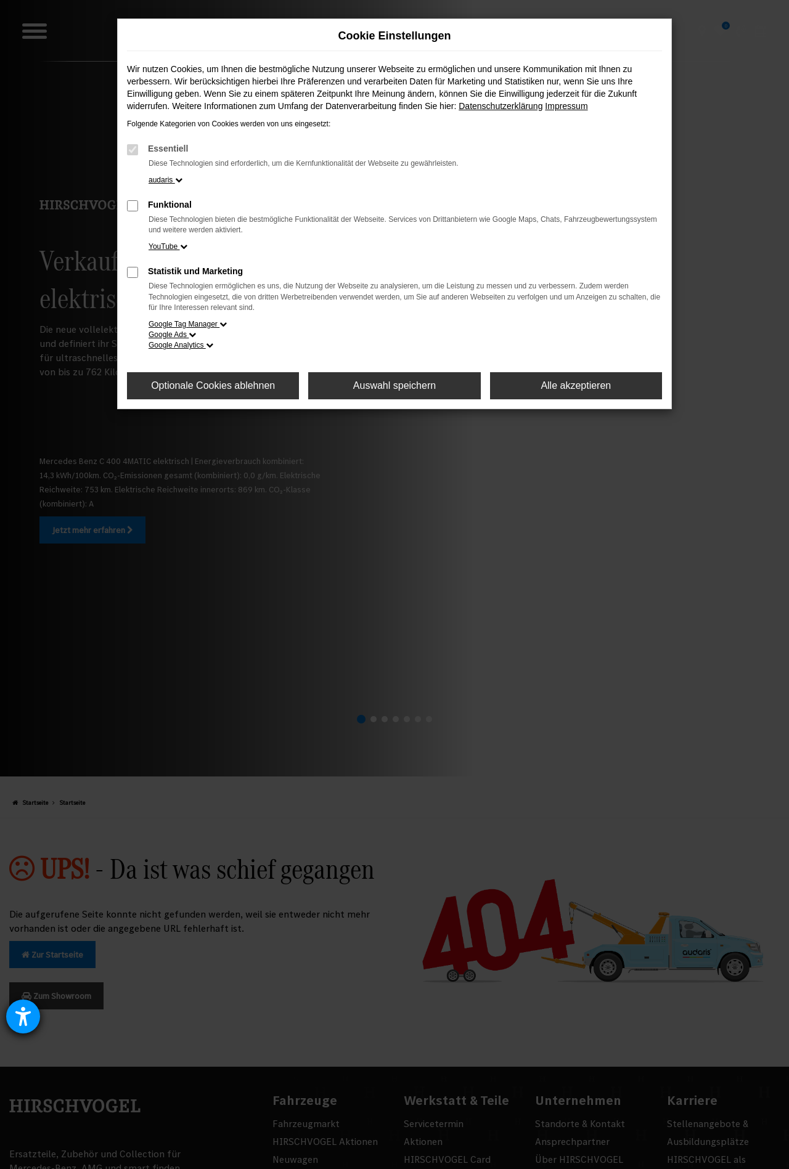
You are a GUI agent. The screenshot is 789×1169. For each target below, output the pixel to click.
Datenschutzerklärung (500, 106)
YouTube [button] (168, 246)
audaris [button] (165, 180)
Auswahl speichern (394, 385)
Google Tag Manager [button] (188, 324)
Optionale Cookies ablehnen (213, 385)
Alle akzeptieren (576, 385)
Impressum (566, 106)
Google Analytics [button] (181, 345)
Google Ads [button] (172, 334)
